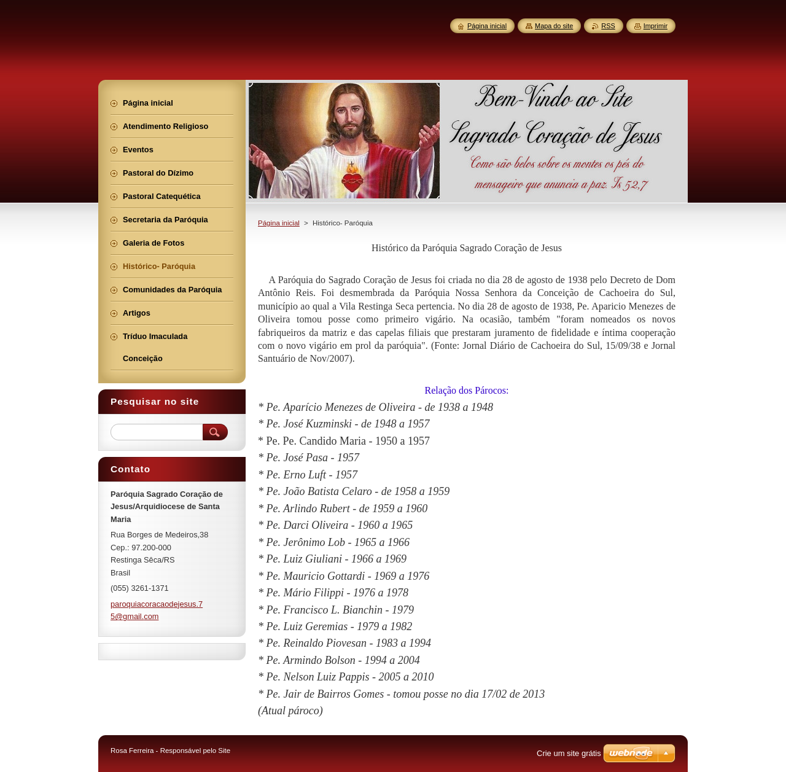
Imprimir (655, 25)
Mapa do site (554, 25)
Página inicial (279, 223)
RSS (608, 25)
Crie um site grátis (569, 753)
